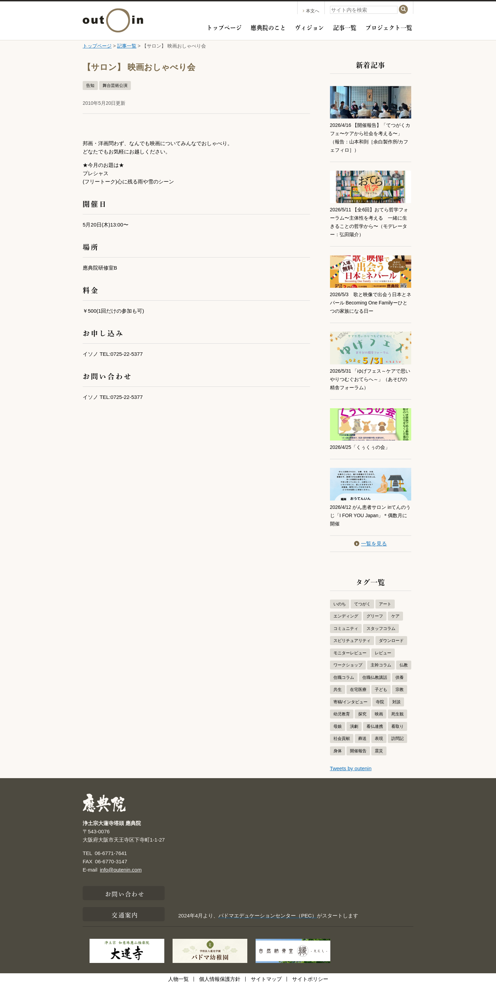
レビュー (383, 653)
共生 (337, 689)
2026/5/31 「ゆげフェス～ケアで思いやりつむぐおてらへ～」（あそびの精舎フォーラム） (370, 379)
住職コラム (343, 677)
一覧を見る (370, 543)
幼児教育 (341, 714)
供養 (399, 677)
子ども (381, 689)
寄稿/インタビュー (350, 702)
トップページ (224, 26)
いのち (339, 604)
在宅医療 (358, 689)
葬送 (362, 738)
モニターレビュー (349, 653)
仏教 (404, 665)
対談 (396, 702)
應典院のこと (268, 26)
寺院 (380, 702)
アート (385, 604)
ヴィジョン (309, 26)
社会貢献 (341, 738)
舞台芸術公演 (115, 85)
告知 (90, 85)
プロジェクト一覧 (388, 26)
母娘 (337, 726)
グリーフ (374, 616)
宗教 (399, 689)
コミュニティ (345, 628)
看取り (397, 726)
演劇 (354, 726)
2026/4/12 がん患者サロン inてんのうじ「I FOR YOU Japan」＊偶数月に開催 (369, 515)
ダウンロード (391, 640)
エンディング (345, 616)
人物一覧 (178, 979)
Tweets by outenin (351, 768)
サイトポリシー (310, 979)
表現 (379, 738)
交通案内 (125, 914)
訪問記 (397, 738)
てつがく (362, 604)
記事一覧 (344, 26)
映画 (379, 714)
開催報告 (358, 750)
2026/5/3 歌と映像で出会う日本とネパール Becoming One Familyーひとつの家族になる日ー (369, 302)
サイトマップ (266, 979)
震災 (379, 750)
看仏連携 (374, 726)
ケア (395, 616)
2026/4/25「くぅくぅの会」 (362, 447)
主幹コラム (381, 665)
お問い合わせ (125, 893)
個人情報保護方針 (219, 979)
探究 (362, 714)
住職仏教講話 (374, 677)
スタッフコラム (380, 628)
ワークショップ (347, 665)
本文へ (311, 10)
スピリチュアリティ (352, 640)
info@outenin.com (121, 870)
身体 (337, 750)
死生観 (397, 714)
